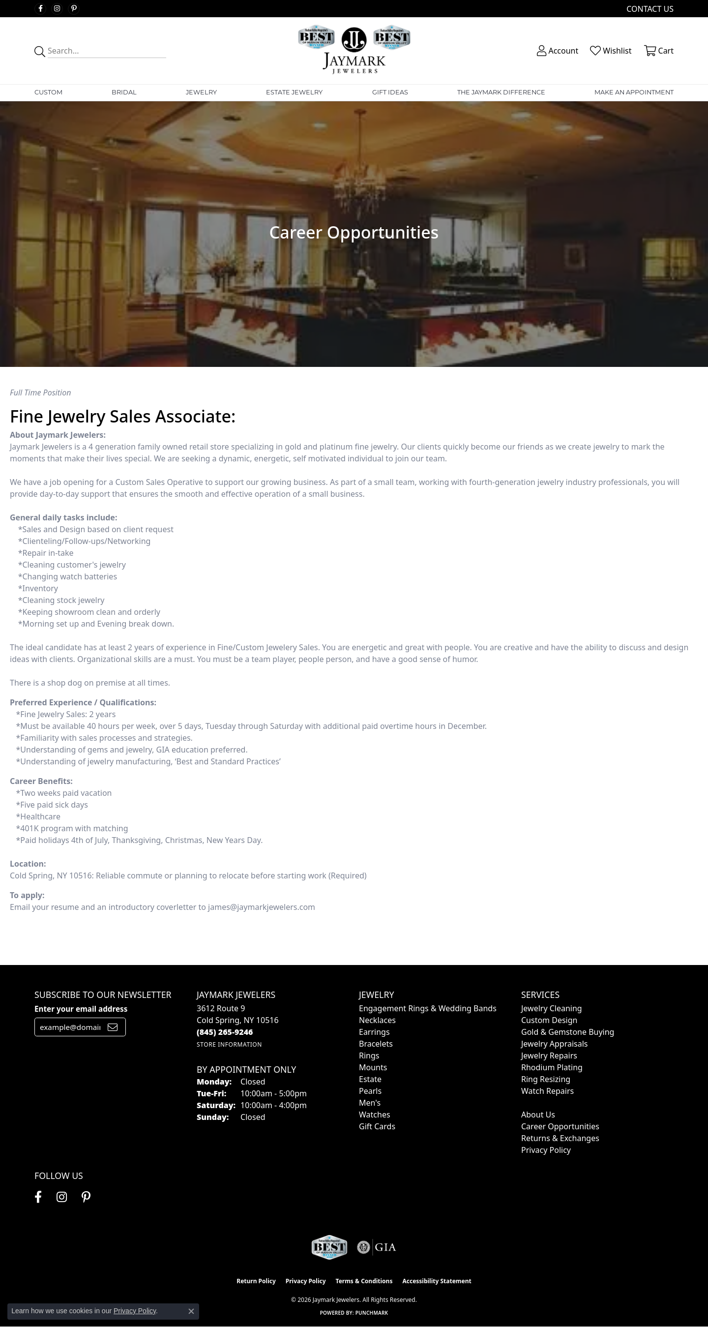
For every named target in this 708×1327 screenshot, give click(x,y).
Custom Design (549, 1020)
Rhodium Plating (552, 1067)
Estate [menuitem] (370, 1079)
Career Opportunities (560, 1126)
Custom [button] (48, 92)
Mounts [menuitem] (373, 1067)
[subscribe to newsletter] (112, 1027)
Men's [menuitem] (370, 1102)
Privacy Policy (546, 1150)
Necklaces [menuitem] (377, 1020)
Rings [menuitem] (369, 1055)
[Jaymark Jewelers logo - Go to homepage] (354, 50)
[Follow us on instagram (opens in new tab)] (57, 9)
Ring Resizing (545, 1079)
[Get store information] (229, 1044)
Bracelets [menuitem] (376, 1043)
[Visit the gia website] (376, 1247)
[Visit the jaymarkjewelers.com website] (329, 1247)
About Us (538, 1114)
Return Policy (256, 1281)
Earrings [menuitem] (374, 1031)
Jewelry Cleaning (551, 1008)
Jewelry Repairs (549, 1055)
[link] (649, 8)
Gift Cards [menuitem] (377, 1126)
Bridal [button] (124, 92)
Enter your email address (80, 1009)
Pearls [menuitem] (370, 1091)
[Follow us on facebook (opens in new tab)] (40, 9)
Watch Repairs (547, 1091)
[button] (556, 50)
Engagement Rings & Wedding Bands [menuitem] (428, 1008)
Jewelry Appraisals (554, 1043)
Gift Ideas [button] (390, 92)
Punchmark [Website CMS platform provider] (371, 1312)
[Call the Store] (225, 1031)
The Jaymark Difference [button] (501, 92)
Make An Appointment (634, 92)
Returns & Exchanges (560, 1138)
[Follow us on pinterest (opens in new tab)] (74, 9)
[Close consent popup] (191, 1311)
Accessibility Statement (436, 1281)
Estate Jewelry (294, 92)
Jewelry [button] (201, 92)
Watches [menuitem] (374, 1114)
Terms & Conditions (364, 1281)
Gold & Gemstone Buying (567, 1031)
